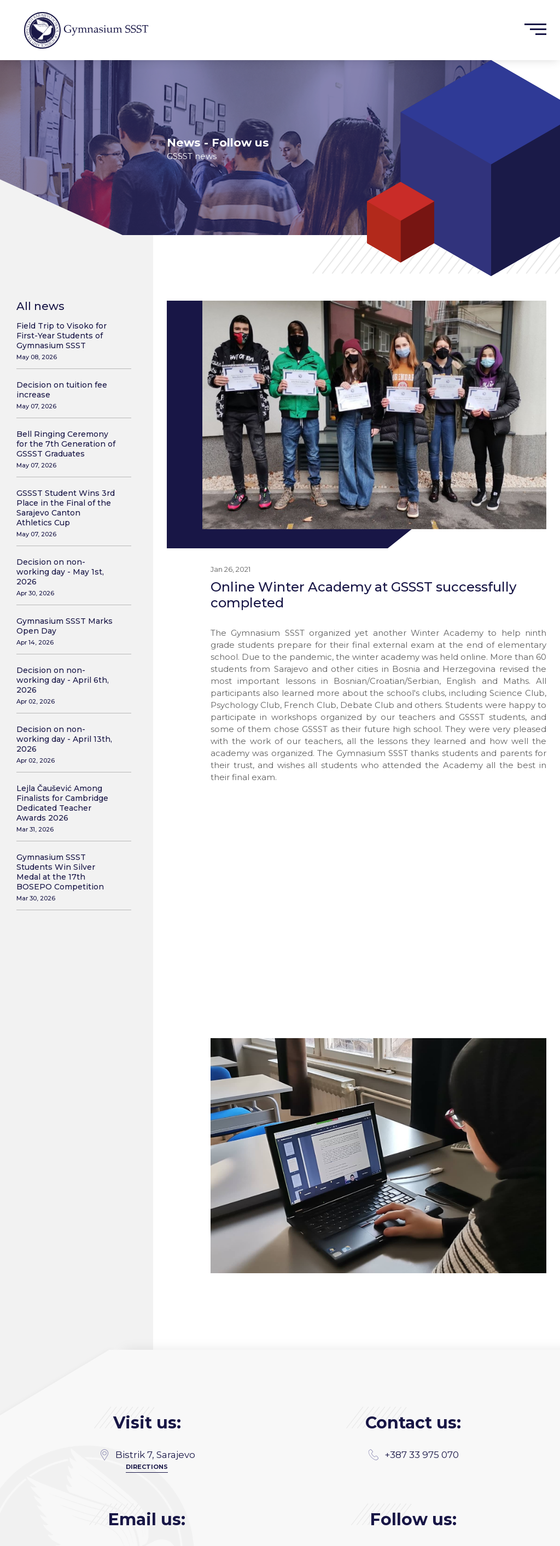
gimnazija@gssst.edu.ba (147, 1474)
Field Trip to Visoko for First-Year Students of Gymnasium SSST (67, 341)
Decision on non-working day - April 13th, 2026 (67, 744)
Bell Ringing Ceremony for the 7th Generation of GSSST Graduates (67, 449)
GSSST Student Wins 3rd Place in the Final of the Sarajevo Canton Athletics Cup (67, 513)
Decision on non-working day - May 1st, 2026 (67, 577)
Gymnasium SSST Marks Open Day (67, 631)
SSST (538, 1534)
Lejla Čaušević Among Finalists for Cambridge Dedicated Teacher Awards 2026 (67, 808)
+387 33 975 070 (413, 1378)
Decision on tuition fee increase (67, 395)
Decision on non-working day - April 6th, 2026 (67, 685)
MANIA (178, 1534)
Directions (147, 1390)
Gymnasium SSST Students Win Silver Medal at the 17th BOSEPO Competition (67, 877)
